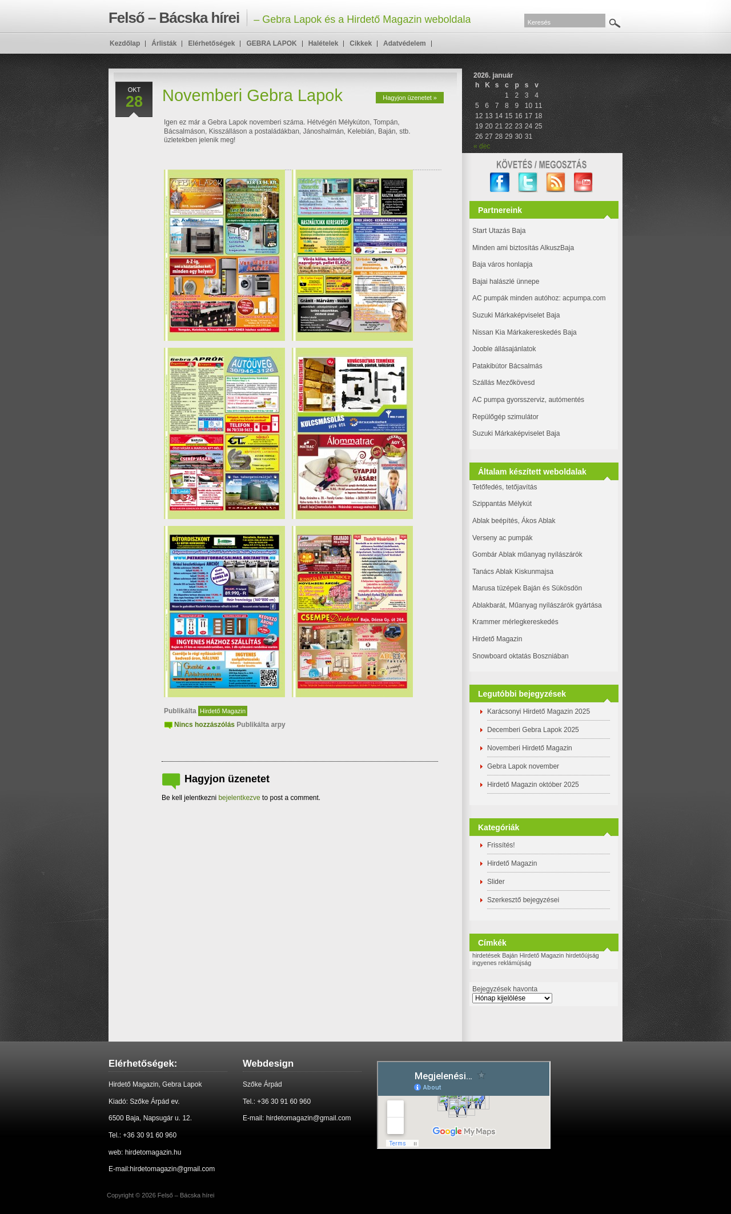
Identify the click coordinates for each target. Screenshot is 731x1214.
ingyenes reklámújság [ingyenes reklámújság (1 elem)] (501, 962)
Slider (496, 882)
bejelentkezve (239, 798)
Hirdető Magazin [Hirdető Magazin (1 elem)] (542, 955)
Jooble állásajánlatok (504, 349)
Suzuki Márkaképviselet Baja (516, 315)
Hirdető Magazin (223, 711)
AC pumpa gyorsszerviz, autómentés (528, 400)
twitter (528, 182)
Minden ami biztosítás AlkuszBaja (523, 248)
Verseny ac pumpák (503, 538)
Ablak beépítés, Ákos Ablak (513, 521)
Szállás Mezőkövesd (503, 383)
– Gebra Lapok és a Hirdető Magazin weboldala (290, 17)
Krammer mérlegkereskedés (515, 622)
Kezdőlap (125, 43)
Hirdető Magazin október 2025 (533, 785)
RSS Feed (556, 182)
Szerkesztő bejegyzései (523, 900)
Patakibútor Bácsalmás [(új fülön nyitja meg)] (507, 366)
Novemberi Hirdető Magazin (529, 748)
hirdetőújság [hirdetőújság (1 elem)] (582, 955)
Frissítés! (501, 845)
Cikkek (361, 43)
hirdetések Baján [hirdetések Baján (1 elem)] (494, 955)
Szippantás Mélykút (502, 504)
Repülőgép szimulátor (505, 417)
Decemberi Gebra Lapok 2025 (533, 730)
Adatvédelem (404, 43)
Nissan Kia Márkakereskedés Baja (524, 332)
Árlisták (163, 43)
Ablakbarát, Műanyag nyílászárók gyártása (537, 605)
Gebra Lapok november (523, 766)
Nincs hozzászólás (204, 725)
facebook (500, 182)
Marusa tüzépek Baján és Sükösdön (527, 588)
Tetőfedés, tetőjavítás (504, 487)
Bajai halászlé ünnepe (505, 282)
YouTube (584, 182)
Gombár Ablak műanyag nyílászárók (527, 554)
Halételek (323, 43)
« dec (481, 146)
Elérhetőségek (211, 43)
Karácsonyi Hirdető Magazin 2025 (538, 711)
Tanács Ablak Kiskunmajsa (512, 572)
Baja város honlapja (502, 264)
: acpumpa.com (582, 298)
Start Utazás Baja (498, 231)
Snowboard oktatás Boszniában (520, 656)
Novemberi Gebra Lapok (252, 95)
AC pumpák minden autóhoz (515, 298)
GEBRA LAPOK (271, 43)
